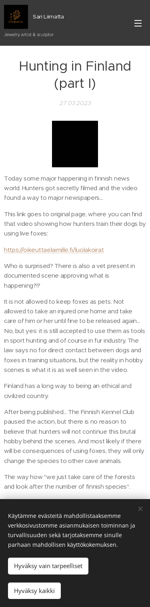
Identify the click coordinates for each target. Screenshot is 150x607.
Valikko (138, 23)
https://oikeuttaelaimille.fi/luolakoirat (54, 250)
